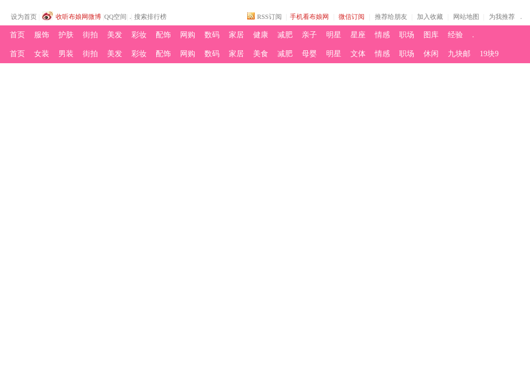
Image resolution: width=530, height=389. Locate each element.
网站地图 (466, 17)
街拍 (90, 35)
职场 (406, 35)
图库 (431, 35)
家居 (236, 35)
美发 (114, 35)
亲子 (309, 35)
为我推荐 (502, 17)
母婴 (309, 54)
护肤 (66, 35)
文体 (358, 54)
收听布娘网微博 (78, 17)
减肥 (285, 35)
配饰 (163, 35)
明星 (333, 35)
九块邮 (459, 54)
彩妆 (139, 35)
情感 (382, 35)
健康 (260, 35)
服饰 (41, 35)
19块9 (489, 54)
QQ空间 (115, 17)
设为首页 (24, 17)
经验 (455, 35)
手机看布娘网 (309, 17)
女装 (41, 54)
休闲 (431, 54)
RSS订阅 (269, 17)
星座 (358, 35)
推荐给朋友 (391, 17)
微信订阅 (352, 17)
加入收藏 (430, 17)
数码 (212, 35)
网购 (187, 35)
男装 (66, 54)
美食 (260, 54)
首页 (17, 35)
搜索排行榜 (150, 17)
